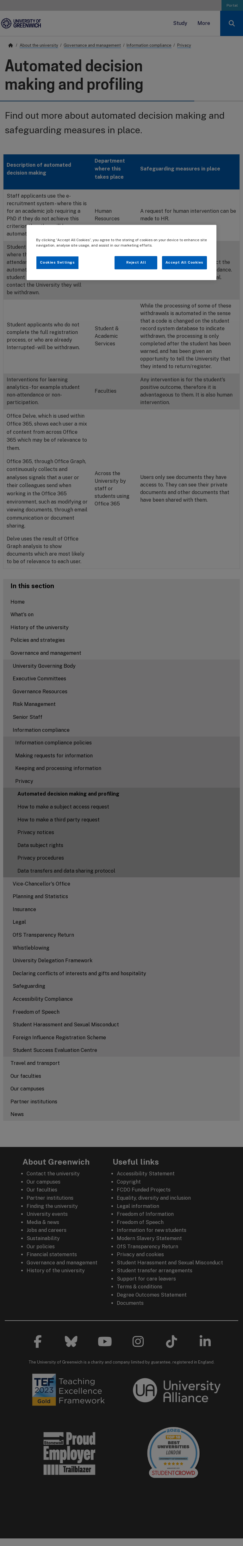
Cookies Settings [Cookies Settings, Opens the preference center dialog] (57, 262)
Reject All (136, 262)
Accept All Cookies (184, 262)
